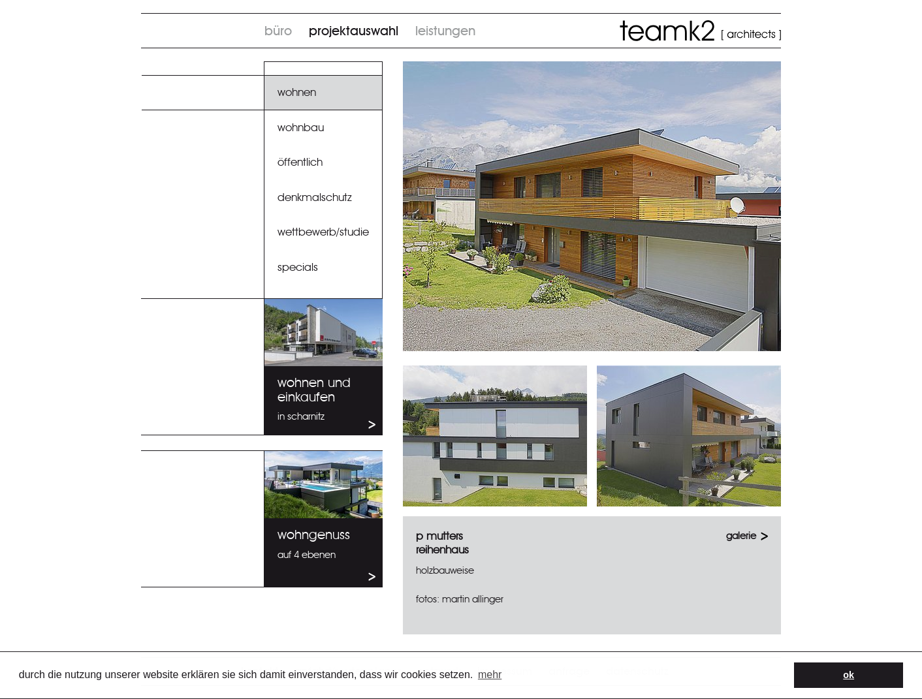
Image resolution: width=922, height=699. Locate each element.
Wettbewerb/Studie (323, 232)
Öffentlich (300, 162)
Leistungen (445, 31)
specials (298, 267)
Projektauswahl (353, 31)
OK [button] (848, 675)
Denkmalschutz (315, 197)
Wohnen (297, 92)
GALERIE (741, 536)
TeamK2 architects (700, 30)
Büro (278, 31)
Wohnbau (301, 127)
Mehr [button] (489, 674)
